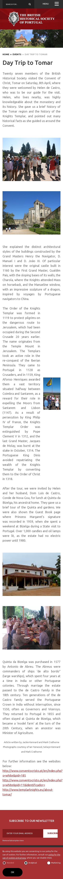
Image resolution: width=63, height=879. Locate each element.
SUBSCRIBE (52, 833)
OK (12, 872)
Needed (10, 863)
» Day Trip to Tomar (34, 54)
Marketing (55, 863)
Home (6, 54)
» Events (15, 54)
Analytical (32, 863)
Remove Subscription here (13, 840)
